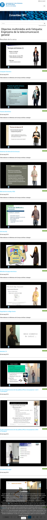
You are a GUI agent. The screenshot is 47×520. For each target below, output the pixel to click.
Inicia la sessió (41, 1)
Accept (23, 518)
